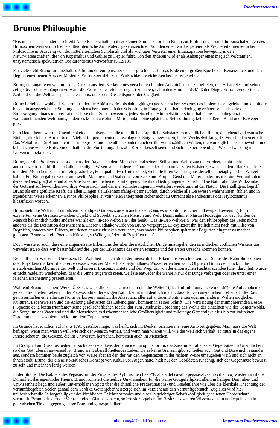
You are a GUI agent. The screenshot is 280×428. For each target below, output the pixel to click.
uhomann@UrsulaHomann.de (140, 420)
